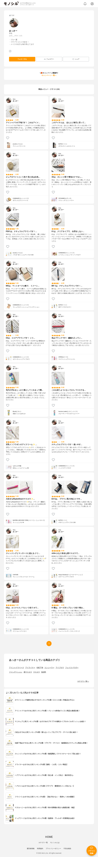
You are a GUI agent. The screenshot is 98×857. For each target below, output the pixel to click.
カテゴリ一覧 (43, 842)
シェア (75, 59)
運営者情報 (30, 848)
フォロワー (49, 59)
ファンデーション (15, 672)
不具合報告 (67, 848)
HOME (49, 836)
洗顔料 (43, 672)
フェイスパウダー (71, 668)
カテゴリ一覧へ (83, 681)
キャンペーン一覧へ (48, 75)
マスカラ (36, 672)
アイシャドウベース (16, 668)
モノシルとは (54, 842)
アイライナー (30, 668)
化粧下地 (39, 668)
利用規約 (40, 848)
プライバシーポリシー (53, 848)
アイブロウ (60, 668)
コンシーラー (49, 668)
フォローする (22, 59)
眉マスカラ (28, 672)
